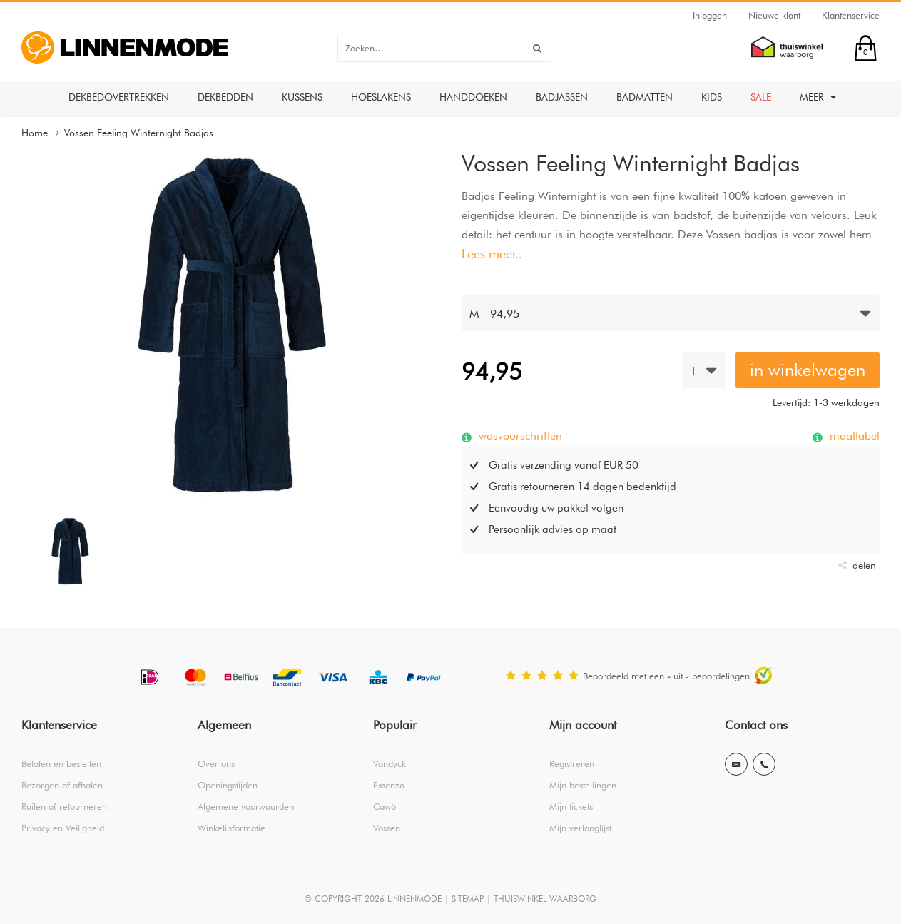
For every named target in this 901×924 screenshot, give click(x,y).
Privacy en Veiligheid (62, 827)
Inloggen (710, 15)
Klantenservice (851, 15)
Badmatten (644, 97)
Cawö (384, 806)
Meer (818, 97)
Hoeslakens (381, 97)
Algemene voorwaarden (246, 806)
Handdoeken (473, 97)
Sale (760, 97)
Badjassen (562, 97)
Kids (711, 97)
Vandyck (389, 763)
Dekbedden (225, 97)
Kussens (302, 97)
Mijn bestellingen (582, 785)
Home (34, 132)
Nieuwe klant (774, 15)
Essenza (388, 785)
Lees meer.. (492, 253)
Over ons (216, 763)
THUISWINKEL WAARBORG (545, 898)
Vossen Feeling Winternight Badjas (138, 132)
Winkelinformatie (231, 827)
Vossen (386, 827)
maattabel (853, 435)
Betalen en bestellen (61, 763)
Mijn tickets (571, 806)
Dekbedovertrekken (118, 97)
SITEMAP (468, 898)
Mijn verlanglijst (580, 827)
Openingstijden (228, 785)
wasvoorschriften (518, 435)
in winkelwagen (807, 370)
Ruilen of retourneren (64, 806)
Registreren (571, 763)
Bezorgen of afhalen (62, 785)
